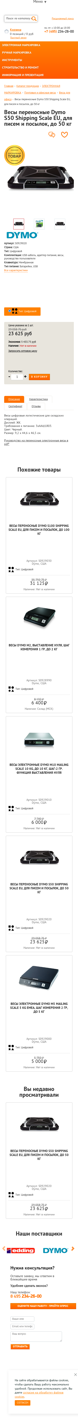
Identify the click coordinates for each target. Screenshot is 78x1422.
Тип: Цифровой (24, 311)
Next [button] (73, 1250)
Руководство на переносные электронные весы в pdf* (36, 442)
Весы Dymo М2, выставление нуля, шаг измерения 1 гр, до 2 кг (39, 648)
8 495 (25, 1296)
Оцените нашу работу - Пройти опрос (42, 1306)
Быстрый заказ (18, 37)
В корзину (39, 377)
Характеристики (38, 399)
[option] (39, 180)
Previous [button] (4, 1250)
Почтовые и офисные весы (40, 93)
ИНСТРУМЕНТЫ (12, 60)
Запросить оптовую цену (22, 351)
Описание (14, 399)
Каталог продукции (27, 86)
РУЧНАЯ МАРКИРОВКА (16, 53)
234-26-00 (59, 32)
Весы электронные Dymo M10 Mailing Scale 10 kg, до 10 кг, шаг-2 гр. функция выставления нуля (39, 769)
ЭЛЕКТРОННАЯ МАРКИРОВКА (21, 45)
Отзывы (36, 406)
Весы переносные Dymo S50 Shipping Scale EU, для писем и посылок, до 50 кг (39, 889)
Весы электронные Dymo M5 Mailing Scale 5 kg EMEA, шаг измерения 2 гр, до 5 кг (39, 1008)
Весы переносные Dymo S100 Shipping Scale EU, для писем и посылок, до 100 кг (39, 530)
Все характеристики (16, 270)
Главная (8, 86)
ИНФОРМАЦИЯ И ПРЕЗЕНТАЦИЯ (22, 75)
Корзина (15, 30)
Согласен (22, 1403)
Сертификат (15, 406)
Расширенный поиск (63, 18)
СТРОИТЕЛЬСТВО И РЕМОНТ (20, 68)
